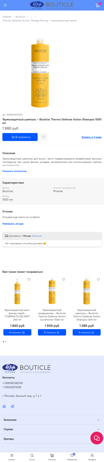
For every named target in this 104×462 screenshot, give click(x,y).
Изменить (37, 235)
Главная (6, 16)
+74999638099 (12, 383)
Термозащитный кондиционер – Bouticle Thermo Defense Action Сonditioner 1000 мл (52, 314)
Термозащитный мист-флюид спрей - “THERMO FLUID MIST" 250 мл (17, 314)
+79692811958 (11, 387)
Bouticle (20, 16)
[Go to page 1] (3, 341)
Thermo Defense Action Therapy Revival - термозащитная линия (39, 20)
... (31, 16)
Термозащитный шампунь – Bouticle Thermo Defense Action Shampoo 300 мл (86, 314)
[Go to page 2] (5, 341)
